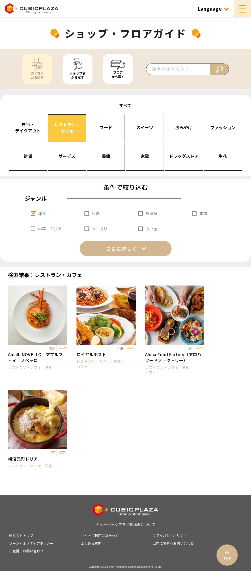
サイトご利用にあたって (99, 535)
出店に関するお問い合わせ (173, 543)
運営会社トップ (21, 535)
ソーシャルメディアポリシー (31, 543)
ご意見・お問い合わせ (26, 550)
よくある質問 (91, 543)
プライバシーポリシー (169, 535)
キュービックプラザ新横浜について (125, 524)
